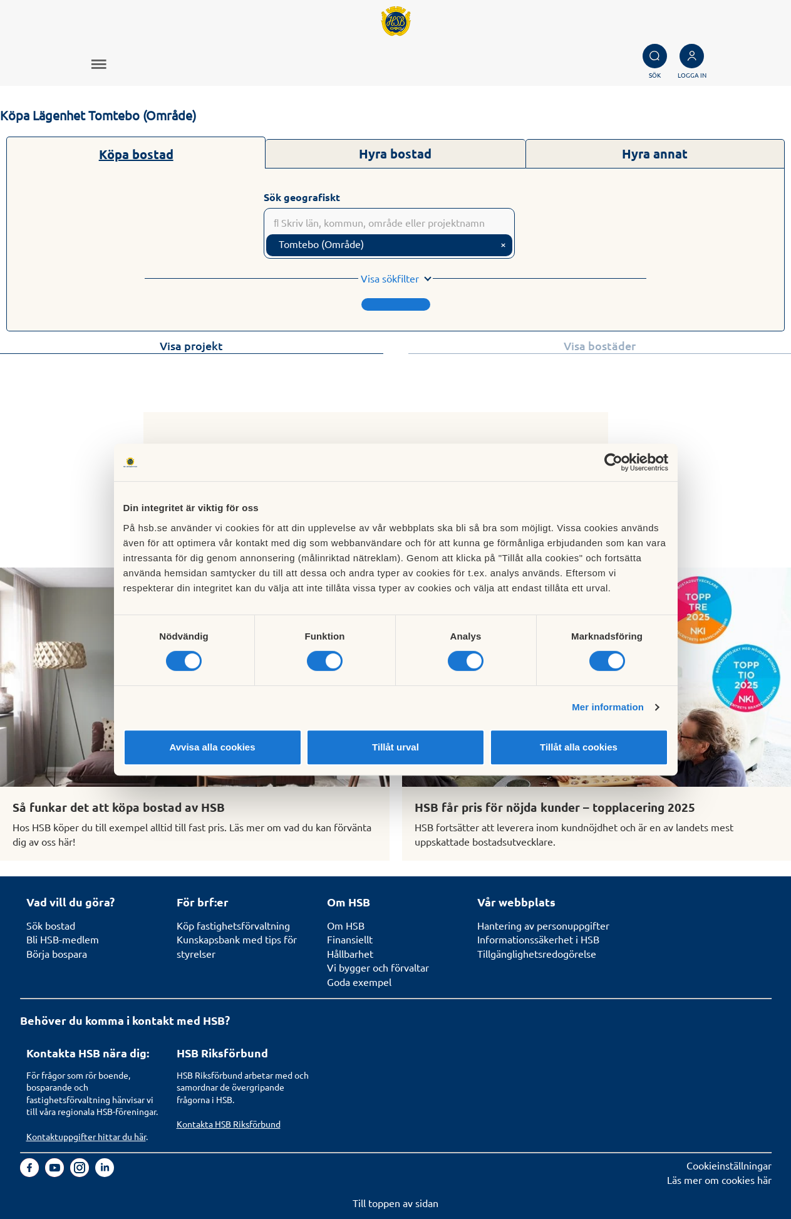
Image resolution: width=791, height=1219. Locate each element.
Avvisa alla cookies (212, 747)
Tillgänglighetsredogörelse (536, 953)
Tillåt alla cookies (579, 747)
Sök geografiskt (302, 197)
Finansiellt (350, 939)
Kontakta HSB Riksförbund (229, 1123)
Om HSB (345, 925)
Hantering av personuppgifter (543, 925)
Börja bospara (56, 953)
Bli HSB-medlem (62, 939)
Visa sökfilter (390, 278)
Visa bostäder (600, 345)
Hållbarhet (350, 953)
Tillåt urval (395, 747)
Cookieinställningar (729, 1165)
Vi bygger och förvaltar (378, 967)
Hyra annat (655, 153)
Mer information (608, 707)
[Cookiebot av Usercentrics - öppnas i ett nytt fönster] (613, 462)
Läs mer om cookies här (719, 1179)
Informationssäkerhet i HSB (538, 939)
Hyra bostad (395, 153)
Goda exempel (359, 981)
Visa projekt (191, 345)
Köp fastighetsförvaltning (233, 925)
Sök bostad (50, 925)
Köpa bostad (136, 154)
